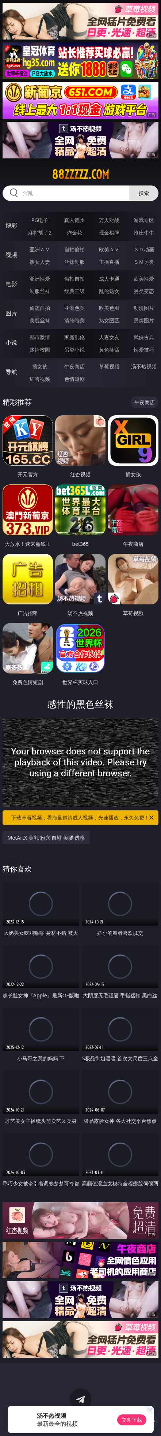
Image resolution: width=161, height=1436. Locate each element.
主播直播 (109, 261)
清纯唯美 (74, 320)
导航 (11, 372)
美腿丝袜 (40, 320)
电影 (11, 284)
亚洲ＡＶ (40, 249)
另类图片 (144, 320)
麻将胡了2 (39, 232)
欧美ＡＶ (109, 249)
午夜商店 (74, 366)
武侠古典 (144, 337)
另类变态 (144, 291)
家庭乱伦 (74, 337)
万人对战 (109, 220)
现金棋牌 (109, 232)
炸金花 (74, 232)
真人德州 (74, 220)
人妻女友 (109, 337)
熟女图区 (109, 320)
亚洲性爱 (40, 278)
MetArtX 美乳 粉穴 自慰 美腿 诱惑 (46, 837)
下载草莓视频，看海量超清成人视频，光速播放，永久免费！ (83, 817)
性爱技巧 (144, 349)
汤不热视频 (144, 366)
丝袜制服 (74, 261)
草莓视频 (109, 366)
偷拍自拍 (74, 278)
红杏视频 (40, 378)
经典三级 (74, 291)
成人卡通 (109, 278)
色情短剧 (74, 378)
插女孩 (39, 366)
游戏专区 (144, 220)
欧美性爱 (144, 278)
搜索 (144, 193)
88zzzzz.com (80, 174)
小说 (11, 342)
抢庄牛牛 (144, 232)
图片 (11, 313)
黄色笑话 (109, 349)
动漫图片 (144, 307)
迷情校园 (40, 349)
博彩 (11, 225)
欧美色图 (109, 307)
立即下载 (132, 1419)
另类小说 (74, 349)
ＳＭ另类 (144, 261)
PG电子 (40, 220)
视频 (11, 255)
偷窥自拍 (40, 307)
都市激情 (40, 337)
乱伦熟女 (109, 291)
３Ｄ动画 (144, 249)
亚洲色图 (74, 307)
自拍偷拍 (74, 249)
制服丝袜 (40, 291)
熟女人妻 (40, 261)
